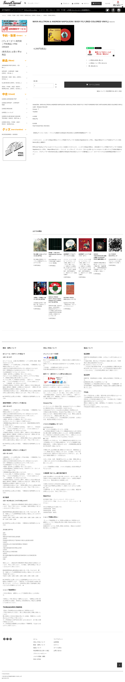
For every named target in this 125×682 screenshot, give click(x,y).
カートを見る (57, 647)
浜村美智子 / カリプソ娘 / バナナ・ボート (85, 255)
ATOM (39, 659)
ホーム (4, 15)
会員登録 (76, 3)
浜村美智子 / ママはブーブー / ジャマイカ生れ (70, 255)
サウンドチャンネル (30, 10)
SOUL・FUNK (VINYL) (49, 15)
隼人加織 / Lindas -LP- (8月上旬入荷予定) (40, 255)
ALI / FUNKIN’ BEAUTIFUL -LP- (113, 255)
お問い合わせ (57, 650)
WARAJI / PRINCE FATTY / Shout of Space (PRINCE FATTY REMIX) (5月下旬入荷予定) (55, 299)
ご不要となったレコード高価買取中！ (78, 10)
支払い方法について (39, 642)
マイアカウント (58, 639)
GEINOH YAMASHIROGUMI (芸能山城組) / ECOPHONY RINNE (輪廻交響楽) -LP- (100, 257)
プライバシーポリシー (39, 653)
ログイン (86, 3)
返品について (101, 91)
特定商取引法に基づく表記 (114, 91)
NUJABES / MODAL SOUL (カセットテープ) (70, 298)
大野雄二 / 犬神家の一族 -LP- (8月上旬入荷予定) (40, 298)
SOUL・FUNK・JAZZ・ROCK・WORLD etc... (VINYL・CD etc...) (24, 15)
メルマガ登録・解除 (39, 656)
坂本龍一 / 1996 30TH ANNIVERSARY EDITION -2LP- (55, 254)
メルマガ (107, 3)
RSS (34, 659)
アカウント (66, 3)
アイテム (96, 3)
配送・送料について (39, 645)
